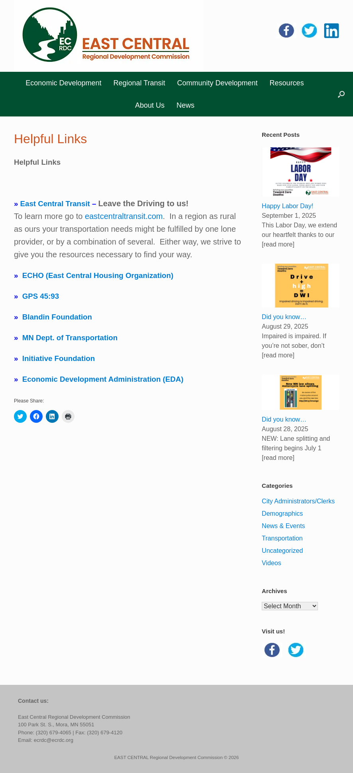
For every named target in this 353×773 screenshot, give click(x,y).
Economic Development (63, 83)
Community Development (217, 83)
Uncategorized (282, 550)
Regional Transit (139, 83)
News (185, 105)
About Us (150, 105)
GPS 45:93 (40, 296)
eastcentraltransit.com (124, 216)
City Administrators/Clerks (298, 501)
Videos (271, 563)
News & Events (283, 526)
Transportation (282, 538)
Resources (287, 83)
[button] (341, 94)
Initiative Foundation (58, 358)
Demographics (282, 513)
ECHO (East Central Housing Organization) (97, 275)
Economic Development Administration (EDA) (103, 379)
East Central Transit (55, 203)
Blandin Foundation (57, 317)
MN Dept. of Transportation (70, 337)
